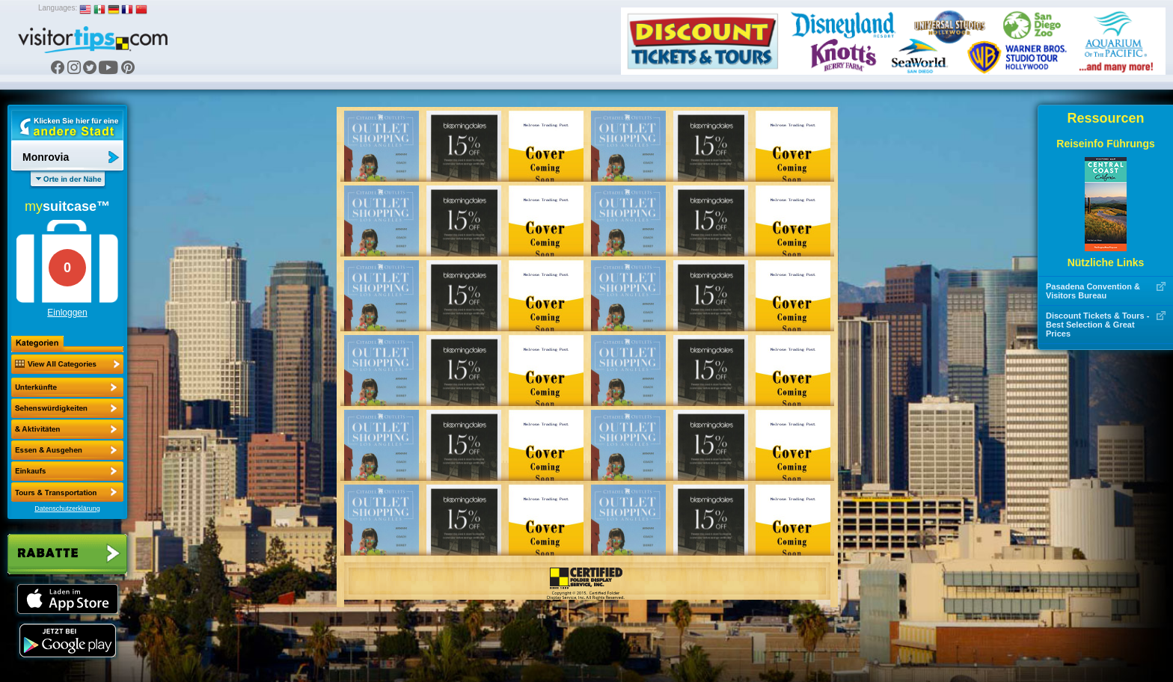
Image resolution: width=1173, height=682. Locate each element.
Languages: (57, 8)
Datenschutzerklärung (67, 508)
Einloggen (67, 312)
